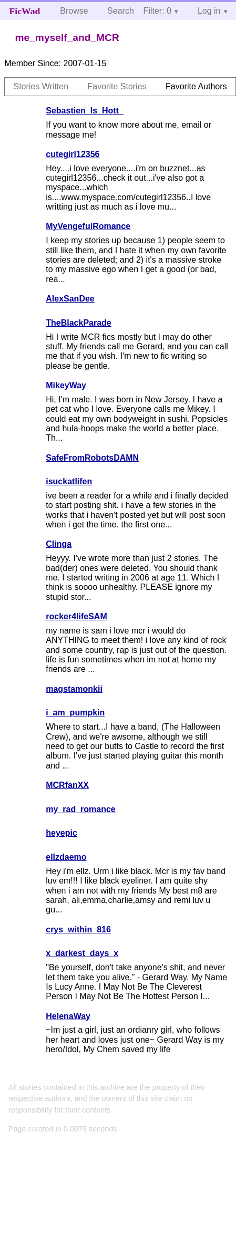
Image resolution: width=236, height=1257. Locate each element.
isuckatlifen (69, 481)
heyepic (61, 832)
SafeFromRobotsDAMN (92, 457)
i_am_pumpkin (75, 712)
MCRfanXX (67, 785)
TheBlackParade (78, 322)
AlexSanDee (70, 298)
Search (120, 10)
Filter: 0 (157, 10)
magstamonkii (74, 688)
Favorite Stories (117, 86)
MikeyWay (66, 385)
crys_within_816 (78, 929)
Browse (74, 10)
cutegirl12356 (72, 154)
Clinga (58, 543)
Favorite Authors (196, 86)
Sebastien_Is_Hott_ (85, 110)
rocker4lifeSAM (76, 616)
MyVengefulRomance (88, 226)
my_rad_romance (81, 809)
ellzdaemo (66, 857)
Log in (209, 10)
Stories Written (40, 86)
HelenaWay (68, 1016)
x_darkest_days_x (82, 953)
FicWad (24, 11)
